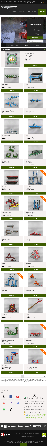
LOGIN (43, 45)
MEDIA (20, 11)
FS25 (33, 45)
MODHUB (3, 45)
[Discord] (38, 2)
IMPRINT (33, 433)
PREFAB (22, 45)
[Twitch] (36, 2)
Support (24, 1)
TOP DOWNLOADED (15, 45)
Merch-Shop (4, 1)
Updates (20, 1)
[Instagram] (33, 2)
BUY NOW (42, 11)
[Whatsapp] (22, 2)
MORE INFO (35, 38)
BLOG (10, 11)
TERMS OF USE (26, 433)
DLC (24, 11)
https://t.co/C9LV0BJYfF (37, 415)
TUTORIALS (34, 11)
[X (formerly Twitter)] (25, 2)
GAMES (15, 11)
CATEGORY (27, 45)
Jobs (34, 1)
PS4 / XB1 (37, 45)
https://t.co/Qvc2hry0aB (34, 418)
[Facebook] (28, 2)
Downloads (10, 1)
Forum (15, 1)
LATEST (8, 45)
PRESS (37, 433)
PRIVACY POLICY (18, 433)
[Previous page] (44, 376)
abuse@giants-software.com (23, 382)
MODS (28, 11)
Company (29, 1)
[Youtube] (30, 2)
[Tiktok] (41, 2)
